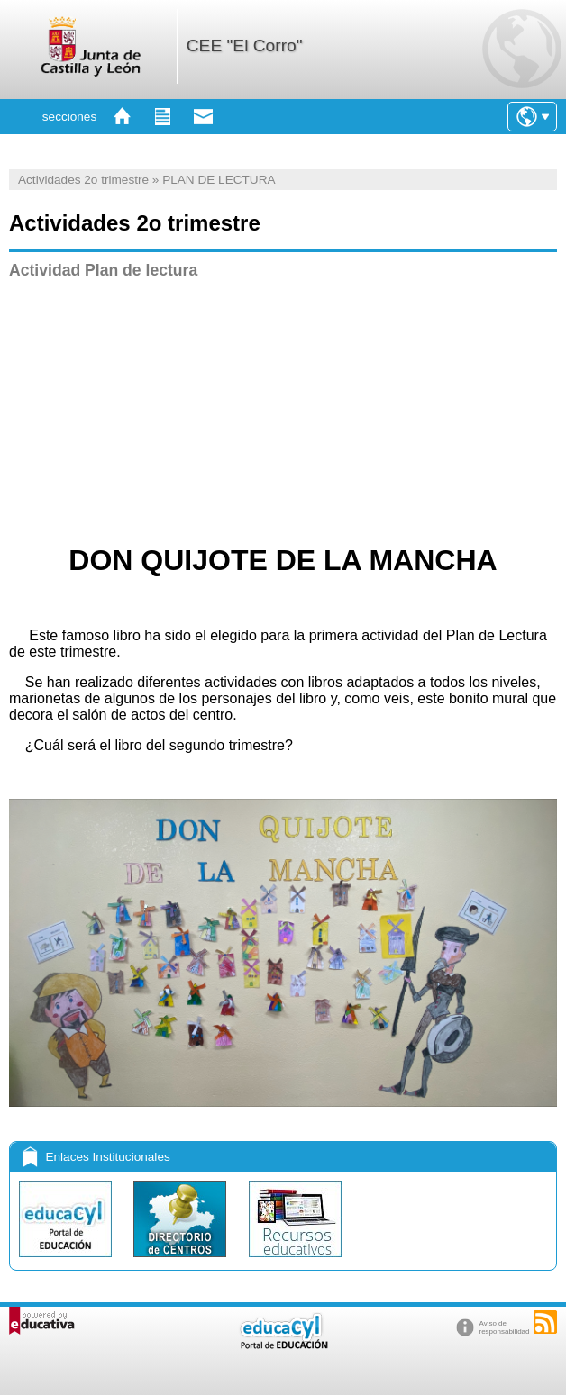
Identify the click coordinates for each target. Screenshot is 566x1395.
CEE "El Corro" (245, 45)
